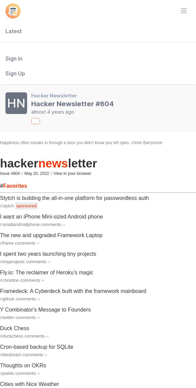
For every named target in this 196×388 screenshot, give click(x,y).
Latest (13, 31)
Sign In (13, 58)
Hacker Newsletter (54, 95)
